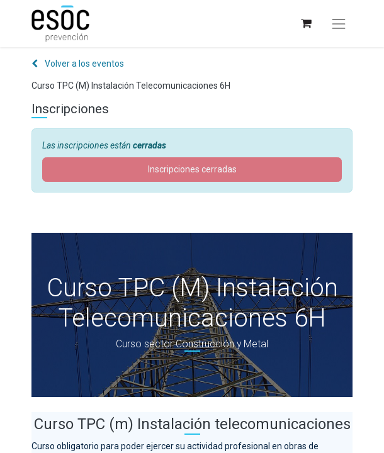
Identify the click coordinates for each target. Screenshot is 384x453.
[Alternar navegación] (339, 23)
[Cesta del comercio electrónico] (305, 23)
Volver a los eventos (77, 64)
